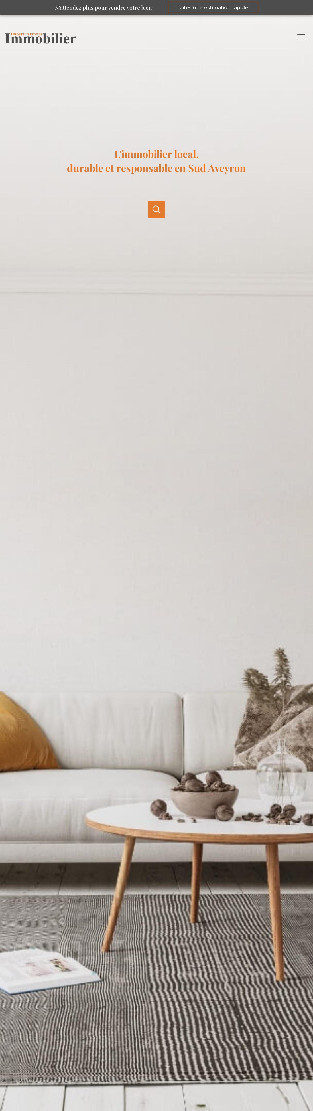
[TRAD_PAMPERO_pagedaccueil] (40, 42)
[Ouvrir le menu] (304, 37)
